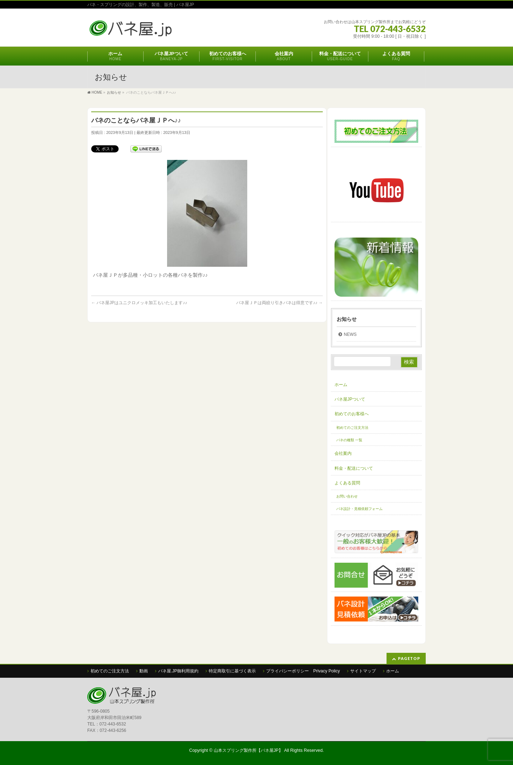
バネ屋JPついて (350, 399)
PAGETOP (409, 658)
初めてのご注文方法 (352, 428)
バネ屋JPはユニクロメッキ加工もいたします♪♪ (139, 302)
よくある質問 (347, 482)
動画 (143, 670)
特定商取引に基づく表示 (232, 670)
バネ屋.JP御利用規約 (178, 670)
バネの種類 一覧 (349, 440)
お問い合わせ (347, 496)
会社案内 (343, 453)
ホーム (341, 384)
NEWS (350, 334)
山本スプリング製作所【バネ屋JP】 (248, 750)
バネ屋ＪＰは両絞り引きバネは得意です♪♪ (279, 302)
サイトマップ (363, 670)
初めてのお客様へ (352, 413)
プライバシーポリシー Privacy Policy (303, 670)
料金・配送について (354, 468)
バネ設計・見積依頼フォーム (359, 509)
